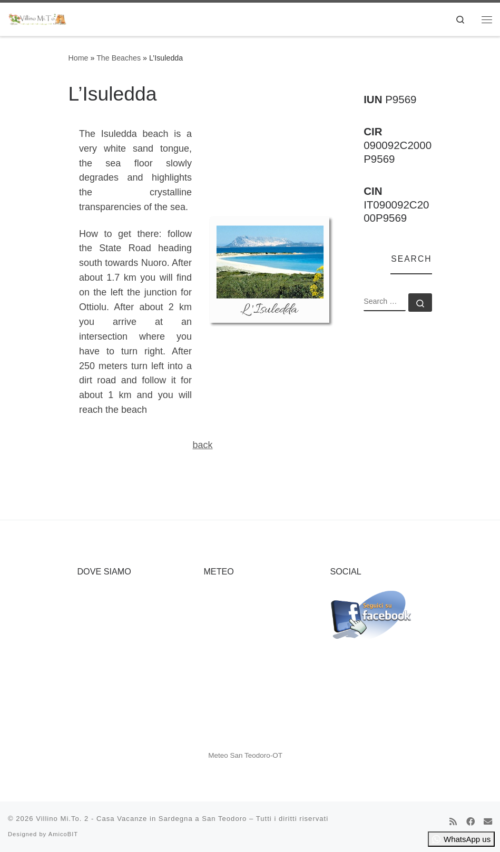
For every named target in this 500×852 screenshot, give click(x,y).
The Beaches (118, 58)
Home (78, 58)
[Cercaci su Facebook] (470, 821)
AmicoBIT (63, 834)
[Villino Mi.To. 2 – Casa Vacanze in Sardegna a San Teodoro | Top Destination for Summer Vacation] (37, 18)
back (202, 445)
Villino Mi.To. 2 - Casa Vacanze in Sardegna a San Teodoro (141, 819)
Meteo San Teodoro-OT (245, 755)
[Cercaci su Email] (488, 821)
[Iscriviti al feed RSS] (453, 821)
